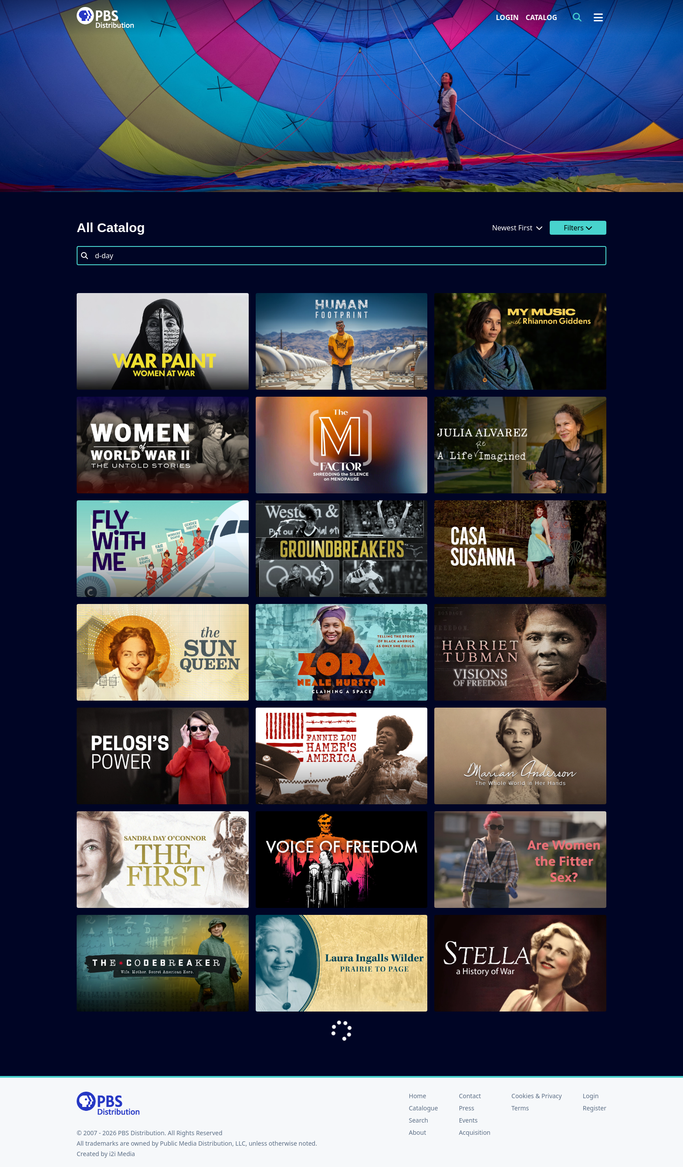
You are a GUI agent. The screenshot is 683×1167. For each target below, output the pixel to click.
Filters (578, 228)
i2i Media (122, 1154)
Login (507, 17)
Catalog (541, 17)
